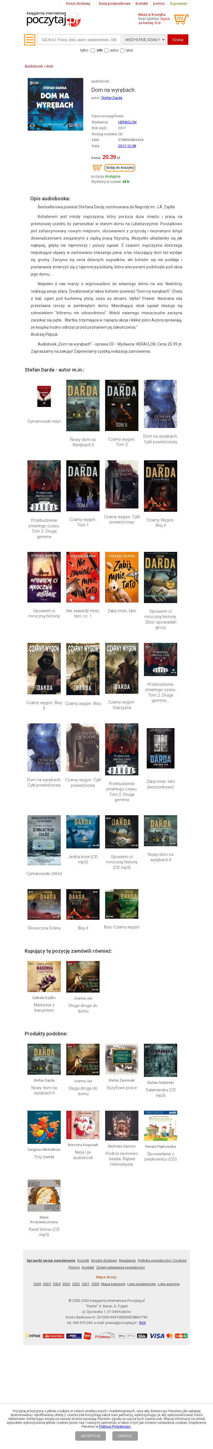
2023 (66, 1284)
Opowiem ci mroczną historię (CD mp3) (122, 862)
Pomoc (74, 1267)
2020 (95, 1284)
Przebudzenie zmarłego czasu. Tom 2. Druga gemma (44, 528)
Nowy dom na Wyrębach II (83, 442)
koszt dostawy (78, 3)
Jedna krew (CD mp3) (83, 859)
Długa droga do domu (83, 1008)
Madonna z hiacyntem (44, 1008)
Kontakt (88, 1267)
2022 (76, 1284)
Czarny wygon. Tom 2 (121, 442)
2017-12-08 (127, 146)
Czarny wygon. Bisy (83, 703)
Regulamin (127, 1260)
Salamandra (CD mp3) (161, 1092)
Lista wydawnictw (141, 1284)
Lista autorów (169, 1284)
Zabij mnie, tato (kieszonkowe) (160, 784)
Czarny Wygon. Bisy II (160, 523)
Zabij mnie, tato (122, 610)
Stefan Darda (111, 98)
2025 (47, 1284)
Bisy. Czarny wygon (122, 927)
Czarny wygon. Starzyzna (121, 705)
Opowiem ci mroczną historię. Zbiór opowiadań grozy (160, 619)
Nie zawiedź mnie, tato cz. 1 (83, 613)
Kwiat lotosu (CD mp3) (44, 1232)
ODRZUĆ (125, 1436)
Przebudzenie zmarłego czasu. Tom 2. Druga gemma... (160, 692)
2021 (86, 1284)
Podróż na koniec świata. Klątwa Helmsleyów (122, 1159)
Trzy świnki (44, 1156)
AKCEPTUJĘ (90, 1436)
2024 (56, 1284)
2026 (37, 1284)
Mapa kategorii (113, 1284)
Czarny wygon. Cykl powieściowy (122, 519)
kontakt (142, 3)
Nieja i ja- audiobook (83, 1155)
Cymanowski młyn (44, 421)
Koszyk (83, 1260)
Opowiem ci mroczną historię (44, 613)
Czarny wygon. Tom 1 (83, 522)
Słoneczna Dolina (44, 928)
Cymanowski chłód (44, 873)
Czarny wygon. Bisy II (44, 705)
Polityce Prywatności (115, 1427)
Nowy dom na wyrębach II (160, 857)
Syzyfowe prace (121, 1087)
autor (114, 50)
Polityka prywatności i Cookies (162, 1260)
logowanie (178, 3)
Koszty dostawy (104, 1260)
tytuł (129, 50)
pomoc (159, 3)
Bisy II (83, 928)
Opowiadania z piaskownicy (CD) (160, 1156)
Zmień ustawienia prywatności (120, 1267)
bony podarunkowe (114, 3)
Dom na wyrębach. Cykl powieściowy (160, 439)
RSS (142, 1323)
